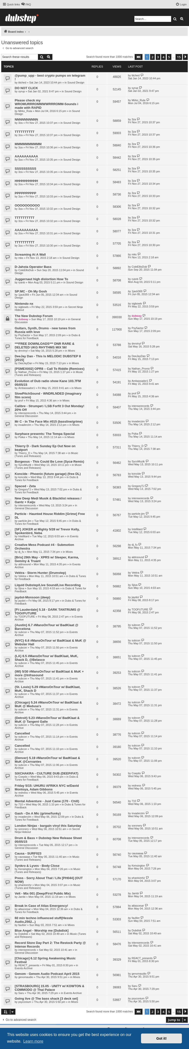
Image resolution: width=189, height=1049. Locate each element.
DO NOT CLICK (26, 88)
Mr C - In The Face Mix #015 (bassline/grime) (49, 421)
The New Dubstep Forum (34, 316)
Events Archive (24, 968)
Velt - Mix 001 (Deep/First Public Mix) (43, 893)
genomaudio (25, 977)
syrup (21, 91)
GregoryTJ (24, 489)
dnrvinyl (23, 350)
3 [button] (158, 57)
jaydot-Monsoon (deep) (32, 597)
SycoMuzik (24, 464)
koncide (23, 477)
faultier (22, 925)
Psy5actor (24, 335)
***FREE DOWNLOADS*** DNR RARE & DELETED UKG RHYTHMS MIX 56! (44, 345)
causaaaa (24, 856)
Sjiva (21, 588)
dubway (23, 319)
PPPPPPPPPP (25, 193)
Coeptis (22, 776)
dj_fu (21, 551)
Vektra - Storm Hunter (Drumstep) (40, 573)
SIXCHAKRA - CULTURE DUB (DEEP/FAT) (46, 773)
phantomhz (25, 884)
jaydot (21, 600)
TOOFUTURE (26, 616)
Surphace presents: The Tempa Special (45, 434)
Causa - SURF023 (28, 853)
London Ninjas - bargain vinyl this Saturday (48, 826)
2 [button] (152, 57)
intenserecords (27, 413)
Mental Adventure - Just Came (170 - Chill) (47, 801)
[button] (138, 57)
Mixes (71, 350)
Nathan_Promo (27, 372)
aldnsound (24, 564)
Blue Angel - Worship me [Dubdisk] (42, 930)
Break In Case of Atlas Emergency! (41, 906)
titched (22, 82)
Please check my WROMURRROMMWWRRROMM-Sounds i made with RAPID (46, 104)
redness (23, 792)
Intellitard (23, 536)
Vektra (22, 576)
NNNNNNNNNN (26, 119)
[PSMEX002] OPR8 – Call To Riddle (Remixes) (49, 369)
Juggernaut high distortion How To (41, 279)
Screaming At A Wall (30, 254)
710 (20, 804)
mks (20, 257)
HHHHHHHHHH (26, 181)
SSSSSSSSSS (25, 168)
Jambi (21, 896)
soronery (23, 829)
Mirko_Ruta (25, 111)
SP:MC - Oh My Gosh (31, 291)
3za (20, 122)
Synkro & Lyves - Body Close (37, 866)
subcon (22, 632)
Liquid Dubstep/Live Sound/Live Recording (48, 585)
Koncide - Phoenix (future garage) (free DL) (48, 474)
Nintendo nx (24, 303)
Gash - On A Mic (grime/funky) (38, 813)
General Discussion (26, 415)
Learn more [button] (33, 1041)
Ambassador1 (26, 387)
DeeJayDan (25, 363)
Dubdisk (23, 933)
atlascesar (24, 909)
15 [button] (179, 57)
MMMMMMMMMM (28, 144)
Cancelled (22, 733)
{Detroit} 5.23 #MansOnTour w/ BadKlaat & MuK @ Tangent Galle (47, 719)
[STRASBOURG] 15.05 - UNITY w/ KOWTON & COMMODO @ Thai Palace (49, 988)
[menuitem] (26, 4)
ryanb (21, 282)
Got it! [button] (161, 1038)
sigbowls (23, 306)
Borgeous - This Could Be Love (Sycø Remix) (49, 461)
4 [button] (163, 57)
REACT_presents (28, 965)
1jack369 (23, 294)
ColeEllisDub (26, 270)
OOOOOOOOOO (27, 205)
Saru (21, 993)
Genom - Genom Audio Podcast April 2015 (47, 974)
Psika (21, 437)
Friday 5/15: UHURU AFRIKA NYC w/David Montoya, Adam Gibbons (47, 787)
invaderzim (24, 424)
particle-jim (24, 520)
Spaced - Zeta (25, 486)
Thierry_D (24, 453)
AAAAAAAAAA (26, 156)
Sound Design (75, 82)
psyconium (24, 1001)
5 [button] (169, 57)
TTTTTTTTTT (25, 132)
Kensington (25, 869)
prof (20, 400)
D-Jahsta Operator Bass (33, 267)
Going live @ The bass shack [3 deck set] (46, 998)
